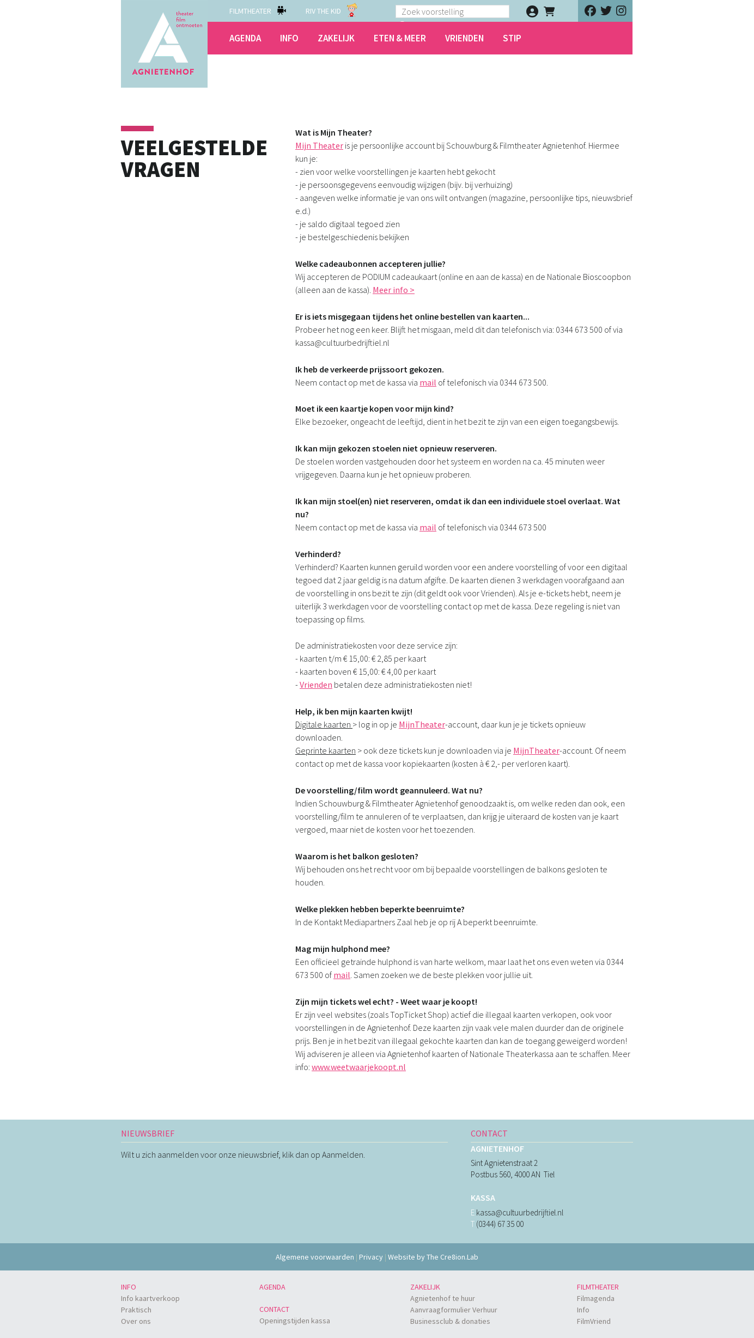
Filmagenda (596, 1298)
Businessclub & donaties (450, 1321)
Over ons (136, 1321)
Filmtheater (598, 1287)
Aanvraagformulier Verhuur (453, 1310)
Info (289, 38)
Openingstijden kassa (294, 1320)
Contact (274, 1309)
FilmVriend (594, 1321)
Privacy (371, 1257)
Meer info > (394, 289)
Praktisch (136, 1310)
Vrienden (464, 38)
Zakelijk (336, 38)
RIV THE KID (323, 11)
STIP (512, 38)
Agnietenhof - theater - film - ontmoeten (164, 44)
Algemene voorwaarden (315, 1257)
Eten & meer (400, 38)
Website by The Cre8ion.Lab (433, 1257)
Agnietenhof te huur (442, 1298)
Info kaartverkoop (150, 1298)
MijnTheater (422, 724)
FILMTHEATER (250, 11)
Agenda (245, 38)
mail (427, 382)
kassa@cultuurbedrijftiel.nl (519, 1212)
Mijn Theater (319, 145)
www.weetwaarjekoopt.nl (359, 1066)
